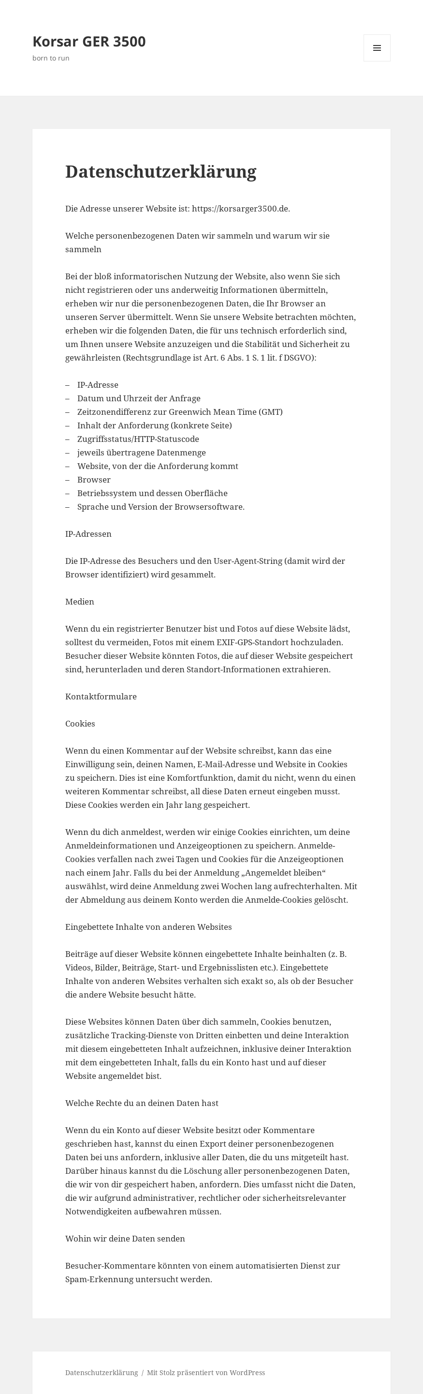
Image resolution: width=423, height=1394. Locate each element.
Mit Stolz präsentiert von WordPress (206, 1372)
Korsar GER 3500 (89, 40)
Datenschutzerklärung (101, 1372)
